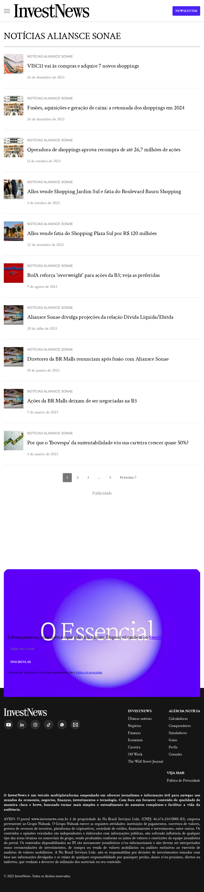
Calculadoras (178, 718)
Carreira (134, 747)
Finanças (134, 732)
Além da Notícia (184, 711)
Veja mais (176, 772)
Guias (173, 740)
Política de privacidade (89, 672)
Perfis (173, 747)
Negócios (134, 725)
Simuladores (178, 732)
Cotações (175, 754)
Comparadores (180, 725)
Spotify (156, 637)
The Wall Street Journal (145, 761)
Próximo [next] (128, 477)
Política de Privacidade (183, 780)
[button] (7, 11)
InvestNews (140, 711)
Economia (135, 740)
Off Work (135, 754)
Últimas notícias (140, 718)
